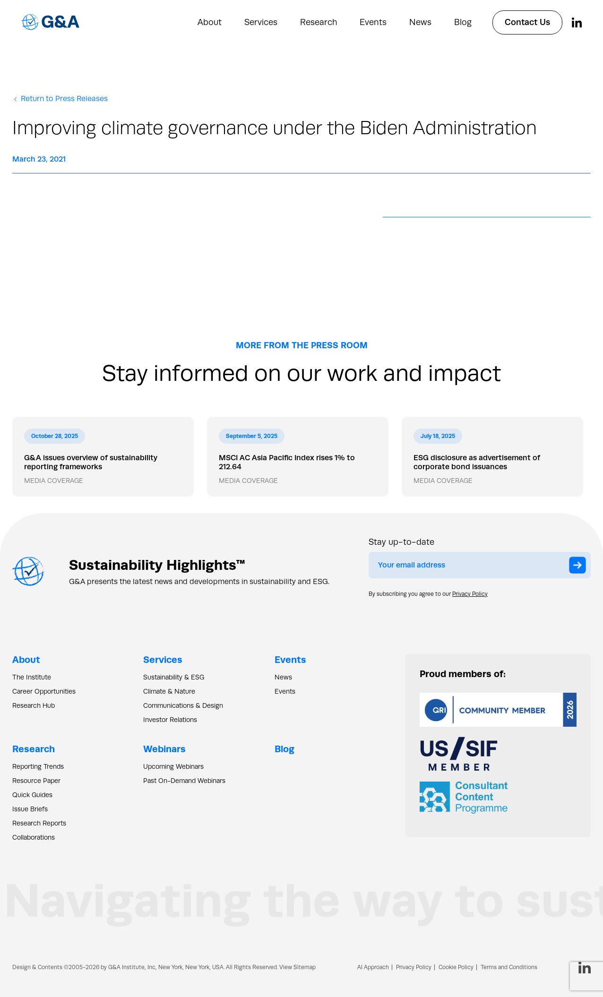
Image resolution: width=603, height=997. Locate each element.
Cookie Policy (456, 967)
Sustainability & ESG (173, 677)
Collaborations (33, 837)
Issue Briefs (30, 809)
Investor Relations (170, 719)
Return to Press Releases (60, 99)
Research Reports (39, 823)
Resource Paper (36, 780)
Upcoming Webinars (173, 766)
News (420, 22)
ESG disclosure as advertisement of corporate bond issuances (476, 462)
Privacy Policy (470, 594)
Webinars (164, 748)
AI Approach (373, 967)
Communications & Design (183, 705)
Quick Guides (32, 795)
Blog (463, 22)
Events (373, 22)
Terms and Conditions (509, 967)
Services (260, 22)
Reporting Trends (38, 766)
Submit (580, 566)
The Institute (31, 677)
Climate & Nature (169, 691)
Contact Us (527, 22)
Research (318, 22)
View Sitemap (297, 967)
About (210, 22)
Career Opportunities (44, 691)
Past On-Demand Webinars (184, 780)
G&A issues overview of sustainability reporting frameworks (90, 462)
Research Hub (33, 705)
